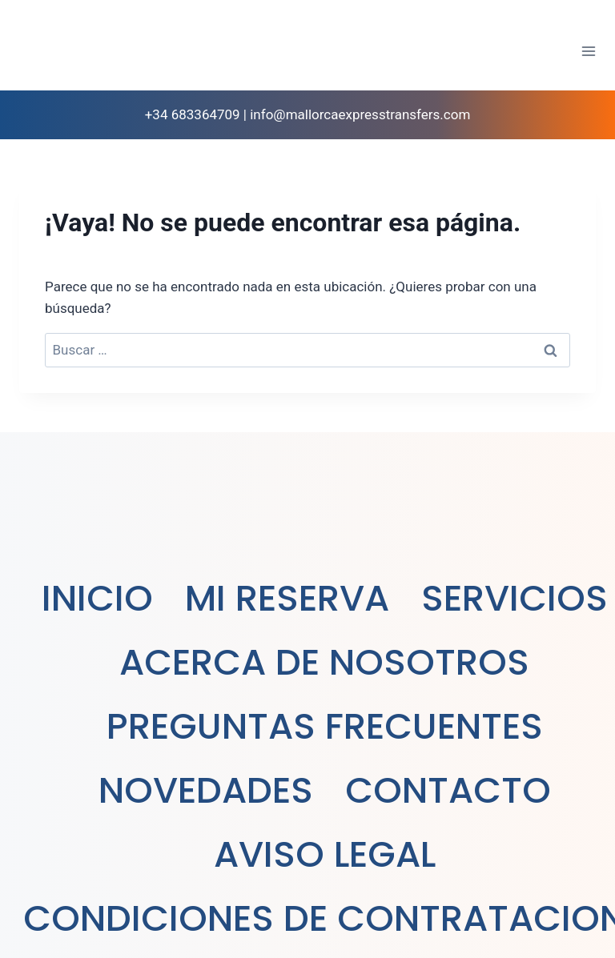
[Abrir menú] (588, 50)
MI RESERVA (287, 598)
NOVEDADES (205, 790)
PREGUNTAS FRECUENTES (325, 726)
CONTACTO (448, 790)
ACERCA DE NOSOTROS (324, 662)
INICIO (97, 598)
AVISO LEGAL (325, 854)
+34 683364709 (192, 114)
